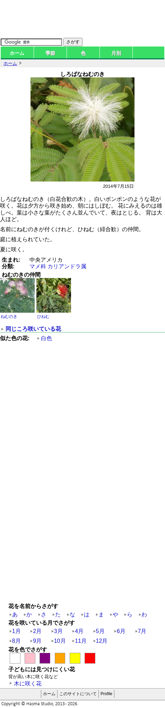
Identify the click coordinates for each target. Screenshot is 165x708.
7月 (142, 631)
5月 (100, 631)
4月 (79, 631)
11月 (81, 641)
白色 (46, 338)
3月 (58, 631)
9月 (37, 641)
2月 (37, 631)
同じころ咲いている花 (33, 329)
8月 (16, 641)
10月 (60, 641)
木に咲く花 (28, 683)
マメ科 (37, 266)
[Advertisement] (82, 428)
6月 (121, 631)
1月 (16, 631)
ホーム (17, 53)
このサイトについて (78, 693)
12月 (102, 641)
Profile (106, 693)
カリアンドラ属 (66, 266)
